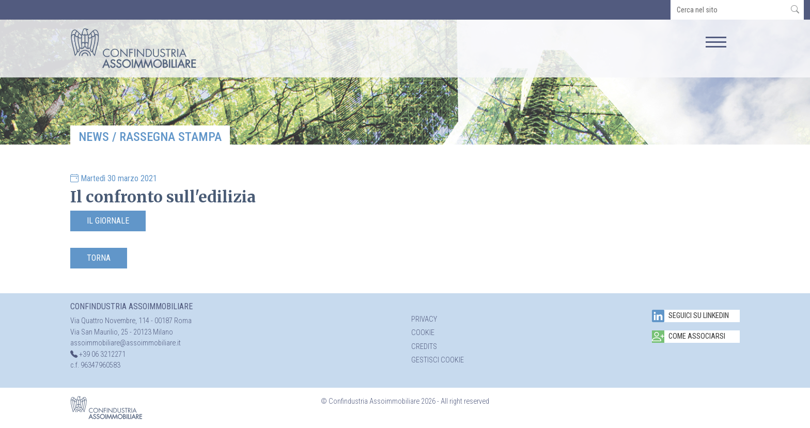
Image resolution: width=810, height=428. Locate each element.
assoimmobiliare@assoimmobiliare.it (125, 343)
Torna (99, 258)
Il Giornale (108, 221)
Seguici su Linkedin (690, 316)
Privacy (424, 319)
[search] (729, 10)
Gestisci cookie (437, 360)
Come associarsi (688, 336)
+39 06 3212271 (102, 354)
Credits (424, 346)
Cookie (422, 332)
